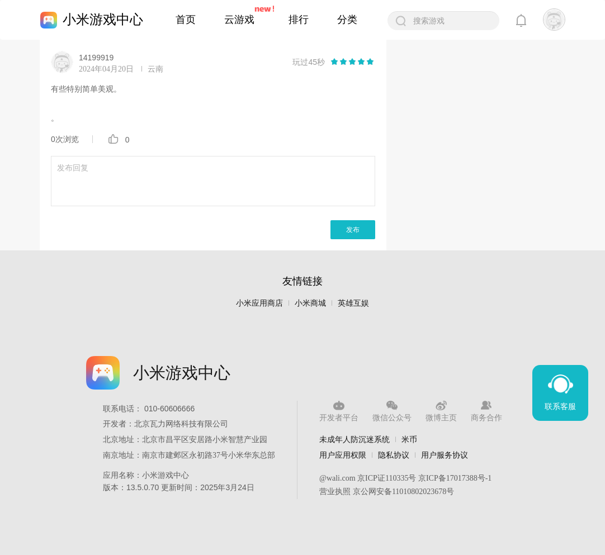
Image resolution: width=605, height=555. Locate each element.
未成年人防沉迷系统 (354, 439)
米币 (409, 439)
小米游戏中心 (103, 19)
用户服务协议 (444, 454)
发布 (353, 230)
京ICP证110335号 (386, 478)
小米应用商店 (259, 303)
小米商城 (310, 303)
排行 (299, 19)
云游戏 (239, 19)
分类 (347, 19)
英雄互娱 (353, 303)
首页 (186, 19)
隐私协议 (393, 454)
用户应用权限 (342, 454)
